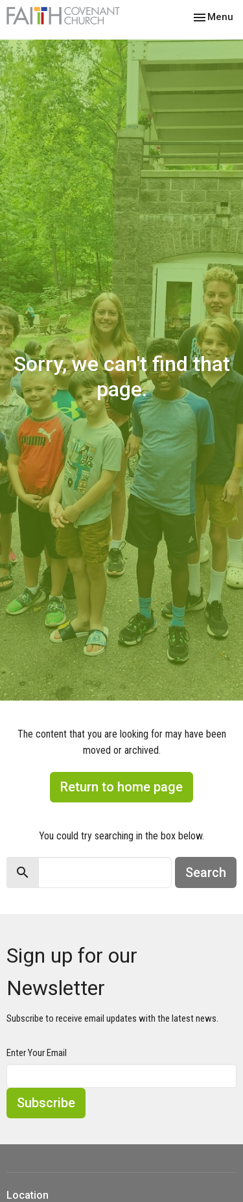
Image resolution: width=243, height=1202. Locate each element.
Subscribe (46, 1103)
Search (205, 872)
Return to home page (121, 787)
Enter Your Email (36, 1053)
